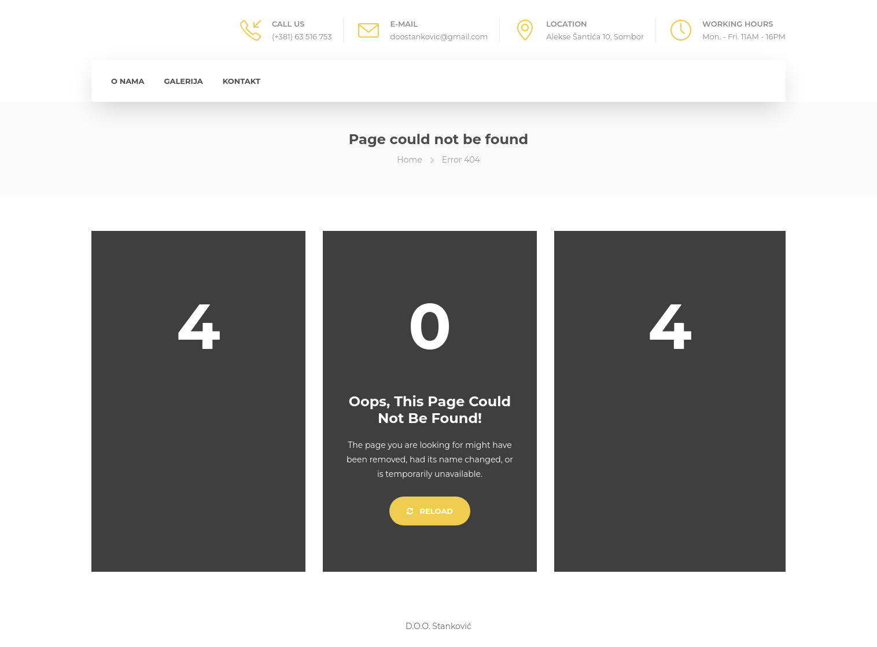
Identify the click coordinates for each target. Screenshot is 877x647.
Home (409, 160)
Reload (430, 511)
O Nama (128, 81)
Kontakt (241, 81)
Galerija (183, 81)
